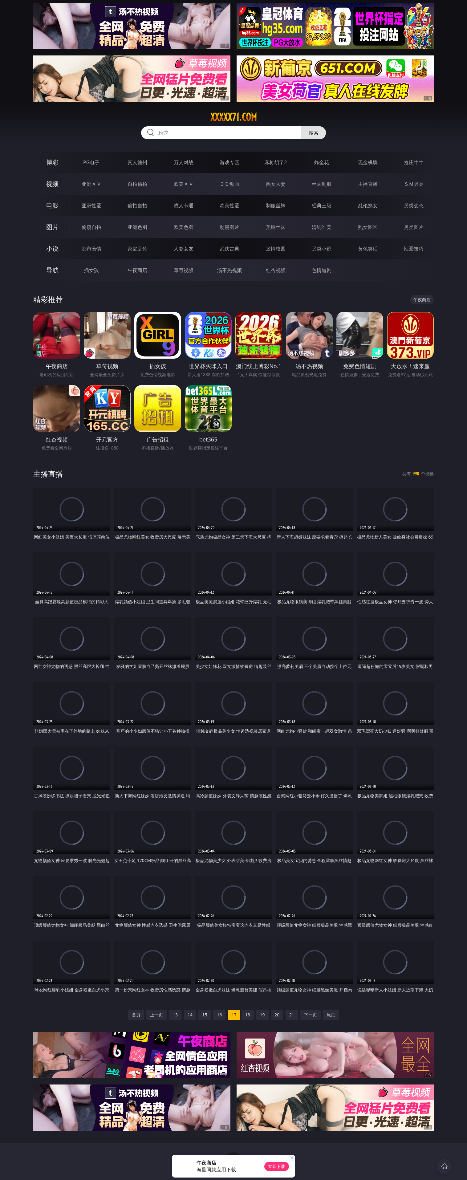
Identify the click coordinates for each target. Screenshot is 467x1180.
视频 (52, 184)
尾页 (331, 1015)
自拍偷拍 (137, 184)
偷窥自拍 (91, 227)
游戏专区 (229, 162)
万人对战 (183, 162)
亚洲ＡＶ (91, 184)
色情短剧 (321, 270)
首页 (136, 1015)
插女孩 (91, 270)
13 (175, 1015)
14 (190, 1015)
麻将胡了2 (275, 162)
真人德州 (137, 162)
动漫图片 (229, 227)
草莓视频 (183, 270)
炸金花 (321, 162)
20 (276, 1015)
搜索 (314, 132)
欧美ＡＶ (183, 184)
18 (247, 1015)
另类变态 (414, 205)
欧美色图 (183, 227)
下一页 (310, 1015)
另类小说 (321, 248)
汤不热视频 (229, 270)
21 (291, 1015)
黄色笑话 (368, 248)
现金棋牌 (368, 162)
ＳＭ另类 (414, 184)
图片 (52, 227)
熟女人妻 (276, 184)
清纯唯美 (321, 227)
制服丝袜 (276, 205)
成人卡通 (183, 205)
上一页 (156, 1015)
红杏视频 (276, 270)
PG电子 (91, 162)
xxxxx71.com (233, 117)
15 (204, 1015)
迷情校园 (276, 248)
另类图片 (414, 227)
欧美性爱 (229, 205)
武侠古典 (229, 248)
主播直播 (368, 184)
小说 (52, 248)
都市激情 (91, 248)
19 (262, 1015)
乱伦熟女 (368, 205)
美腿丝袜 (276, 227)
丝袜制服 (321, 184)
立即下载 (276, 1166)
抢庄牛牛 (414, 162)
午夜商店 (137, 270)
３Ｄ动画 (229, 184)
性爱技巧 (414, 248)
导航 (52, 270)
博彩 (52, 162)
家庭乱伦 (137, 248)
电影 (52, 205)
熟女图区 (368, 227)
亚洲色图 (137, 227)
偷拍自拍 (137, 205)
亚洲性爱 (91, 205)
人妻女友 (183, 248)
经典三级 (321, 205)
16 (219, 1015)
